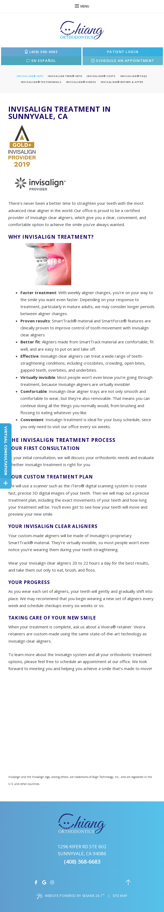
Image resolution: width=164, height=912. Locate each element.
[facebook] (37, 882)
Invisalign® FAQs (133, 76)
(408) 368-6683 (41, 51)
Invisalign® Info (30, 76)
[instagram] (53, 882)
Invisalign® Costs (101, 76)
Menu (82, 6)
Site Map (120, 895)
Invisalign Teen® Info (65, 76)
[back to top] (128, 882)
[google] (45, 882)
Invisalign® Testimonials (41, 82)
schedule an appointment (123, 60)
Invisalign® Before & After (122, 82)
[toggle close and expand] (6, 483)
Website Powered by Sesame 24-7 (71, 895)
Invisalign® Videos (81, 82)
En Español (41, 60)
